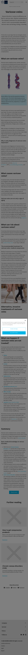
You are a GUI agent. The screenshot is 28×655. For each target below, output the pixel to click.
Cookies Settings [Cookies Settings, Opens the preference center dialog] (14, 328)
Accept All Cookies (14, 332)
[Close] (25, 320)
